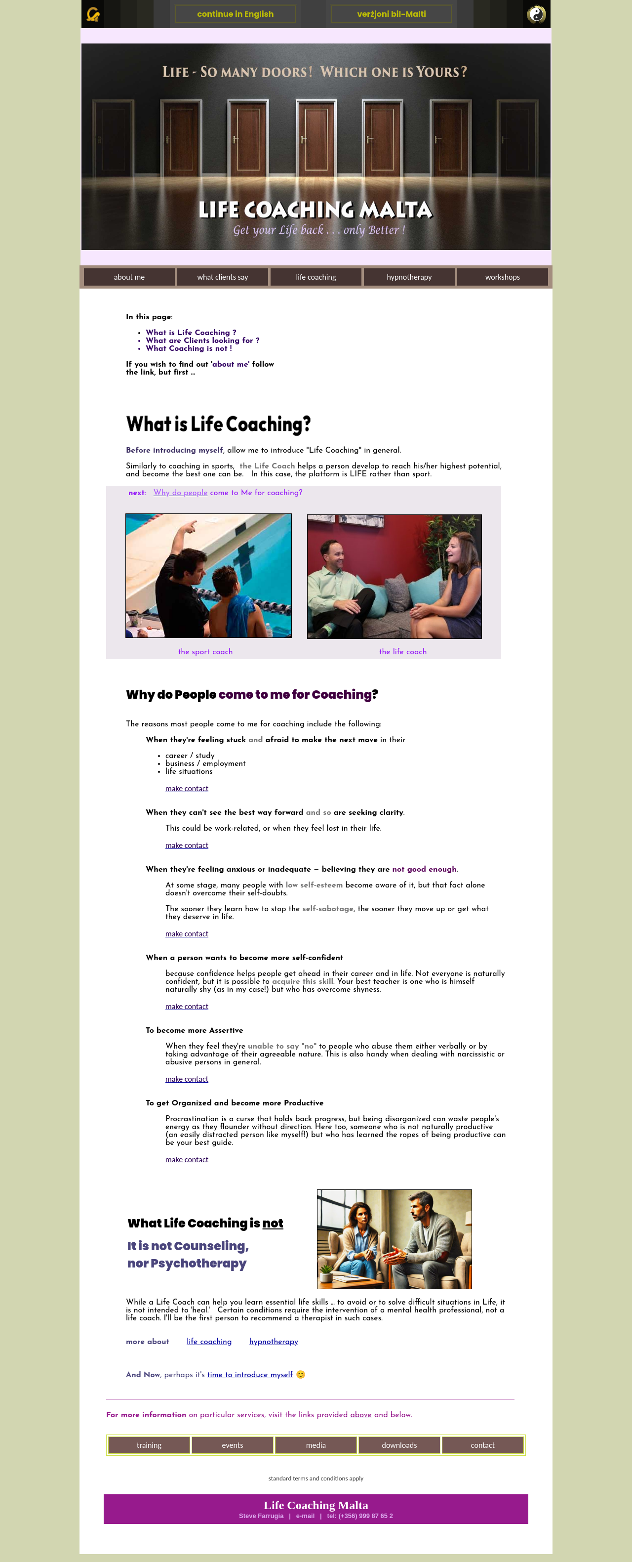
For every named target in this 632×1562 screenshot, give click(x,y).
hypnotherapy (273, 1342)
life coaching (209, 1342)
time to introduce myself (250, 1375)
